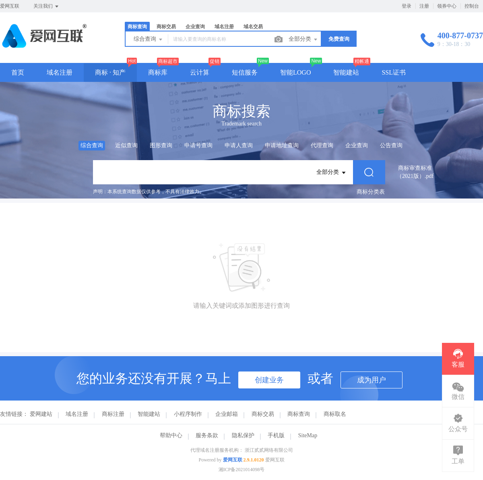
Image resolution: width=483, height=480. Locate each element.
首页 (17, 72)
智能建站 (346, 72)
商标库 (157, 72)
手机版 (276, 435)
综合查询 (148, 39)
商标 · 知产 (110, 72)
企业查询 (195, 26)
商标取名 (335, 414)
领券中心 (446, 6)
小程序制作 (188, 414)
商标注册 (113, 414)
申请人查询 (239, 145)
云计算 (199, 72)
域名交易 (253, 26)
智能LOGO (295, 72)
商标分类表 (371, 192)
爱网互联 (232, 460)
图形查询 (161, 145)
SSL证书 (394, 72)
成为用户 (371, 380)
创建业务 (269, 380)
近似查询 (126, 145)
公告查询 (391, 145)
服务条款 (207, 435)
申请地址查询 (282, 145)
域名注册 (224, 26)
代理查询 (322, 145)
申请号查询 (198, 145)
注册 (424, 6)
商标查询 (137, 26)
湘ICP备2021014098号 (242, 469)
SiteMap (307, 435)
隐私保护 (243, 435)
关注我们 (46, 6)
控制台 (471, 6)
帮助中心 (171, 435)
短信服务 (245, 72)
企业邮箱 (226, 414)
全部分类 (303, 39)
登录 (406, 6)
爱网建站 (41, 414)
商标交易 (166, 26)
